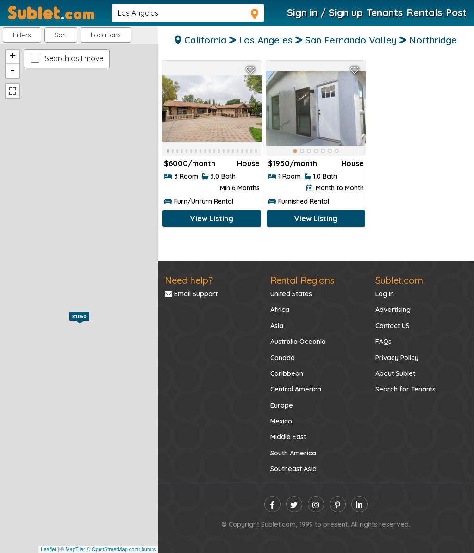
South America (293, 453)
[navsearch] (188, 13)
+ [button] (13, 57)
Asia (276, 326)
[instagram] (316, 504)
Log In (384, 294)
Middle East (288, 437)
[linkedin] (359, 504)
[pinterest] (338, 504)
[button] (106, 35)
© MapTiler (72, 549)
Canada (282, 358)
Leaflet (48, 549)
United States (291, 294)
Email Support (191, 294)
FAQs (383, 341)
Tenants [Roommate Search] (385, 12)
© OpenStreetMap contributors (121, 549)
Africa (279, 309)
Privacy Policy (396, 358)
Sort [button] (61, 35)
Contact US (392, 326)
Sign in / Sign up (325, 12)
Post (456, 12)
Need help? (189, 280)
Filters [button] (22, 35)
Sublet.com (399, 280)
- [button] (12, 71)
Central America (295, 389)
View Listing (211, 218)
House (248, 163)
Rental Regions (302, 280)
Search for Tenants (405, 389)
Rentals (424, 12)
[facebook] (272, 504)
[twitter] (294, 504)
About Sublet (395, 373)
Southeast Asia (293, 469)
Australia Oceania (298, 341)
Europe (281, 405)
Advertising (393, 309)
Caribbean (286, 373)
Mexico (281, 421)
